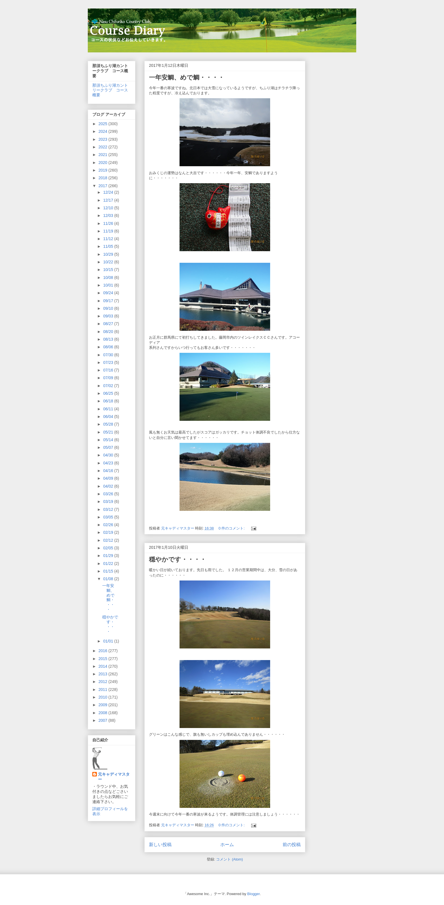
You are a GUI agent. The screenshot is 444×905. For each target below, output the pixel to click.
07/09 (108, 377)
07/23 (108, 362)
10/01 (108, 285)
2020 (103, 162)
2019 (103, 170)
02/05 (108, 548)
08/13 (108, 339)
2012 (103, 681)
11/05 (108, 246)
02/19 (108, 532)
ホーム (227, 844)
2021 (103, 154)
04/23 (108, 463)
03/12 (108, 509)
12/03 (108, 215)
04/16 (108, 470)
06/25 (108, 393)
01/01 (108, 641)
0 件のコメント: (232, 528)
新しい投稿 (160, 844)
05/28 (108, 424)
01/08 (108, 579)
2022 (103, 147)
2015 (103, 658)
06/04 (108, 416)
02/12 (108, 540)
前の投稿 (292, 844)
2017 (103, 185)
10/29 (108, 254)
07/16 (108, 370)
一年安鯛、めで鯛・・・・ (186, 77)
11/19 (108, 231)
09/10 (108, 308)
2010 (103, 697)
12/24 (108, 192)
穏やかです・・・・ (177, 559)
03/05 (108, 517)
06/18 (108, 401)
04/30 (108, 455)
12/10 (108, 208)
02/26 (108, 524)
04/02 (108, 486)
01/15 (108, 571)
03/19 (108, 501)
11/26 (108, 223)
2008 (103, 712)
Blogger (253, 894)
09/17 (108, 300)
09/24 (108, 293)
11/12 (108, 238)
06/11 (108, 409)
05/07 (108, 447)
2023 (103, 139)
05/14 (108, 439)
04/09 (108, 478)
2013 (103, 674)
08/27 (108, 323)
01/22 (108, 563)
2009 (103, 705)
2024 (103, 131)
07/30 (108, 355)
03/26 (108, 494)
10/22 (108, 262)
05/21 (108, 432)
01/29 (108, 555)
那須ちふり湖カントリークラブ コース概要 (110, 90)
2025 (103, 123)
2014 (103, 666)
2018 (103, 178)
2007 (103, 720)
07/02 (108, 385)
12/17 (108, 200)
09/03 (108, 316)
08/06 (108, 347)
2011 (103, 689)
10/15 (108, 269)
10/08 (108, 277)
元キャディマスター (114, 777)
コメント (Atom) (229, 859)
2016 (103, 650)
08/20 (108, 331)
